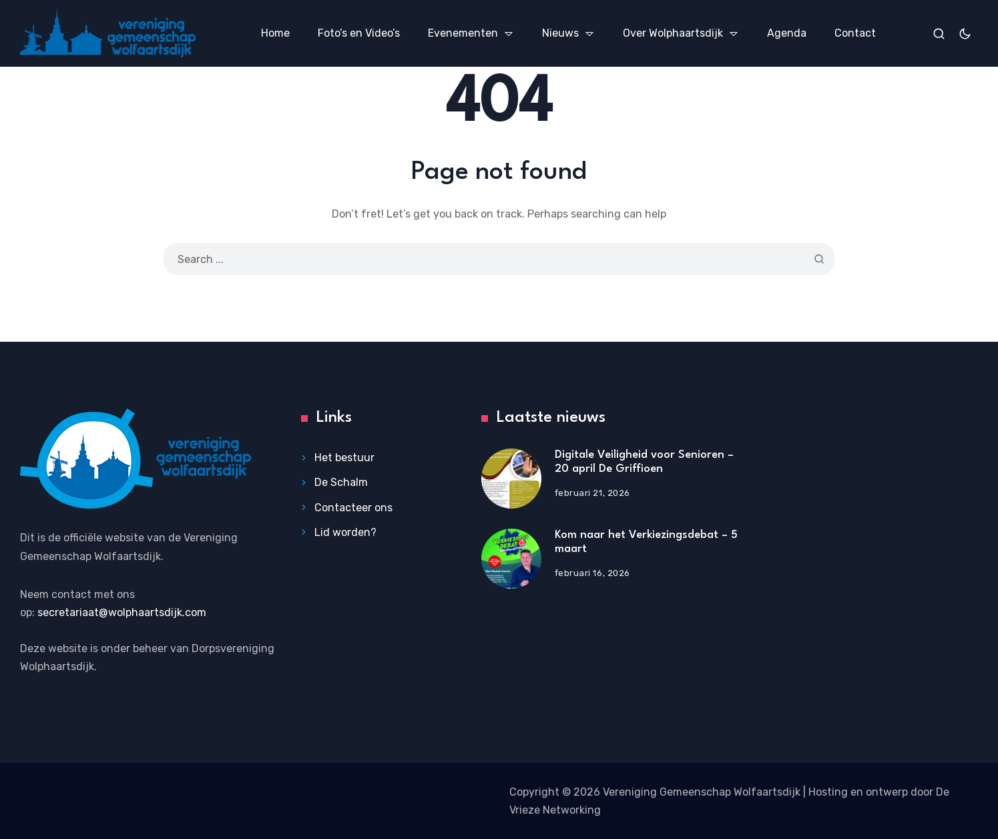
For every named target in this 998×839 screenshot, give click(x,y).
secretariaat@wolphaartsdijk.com (121, 612)
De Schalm (341, 482)
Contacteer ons (353, 507)
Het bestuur (344, 457)
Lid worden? (345, 532)
